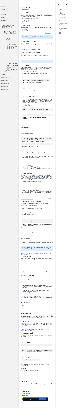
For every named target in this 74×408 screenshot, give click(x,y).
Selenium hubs (62, 14)
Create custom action (36, 184)
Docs (22, 3)
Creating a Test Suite (63, 25)
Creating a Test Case (63, 17)
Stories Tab (63, 24)
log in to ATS (26, 43)
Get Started (59, 8)
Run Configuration (61, 31)
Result (59, 32)
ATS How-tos (40, 3)
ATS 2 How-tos (46, 3)
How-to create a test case (45, 235)
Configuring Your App (62, 12)
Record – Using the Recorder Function (65, 20)
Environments (62, 13)
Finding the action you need (42, 182)
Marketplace (26, 3)
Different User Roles (33, 37)
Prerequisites (60, 10)
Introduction (60, 9)
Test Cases (60, 16)
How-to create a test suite (46, 310)
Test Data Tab (63, 22)
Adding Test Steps (63, 18)
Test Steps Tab (63, 27)
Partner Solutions (32, 3)
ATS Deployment (47, 33)
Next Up (59, 33)
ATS (36, 3)
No (27, 395)
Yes (23, 395)
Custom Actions (40, 232)
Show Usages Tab (64, 23)
